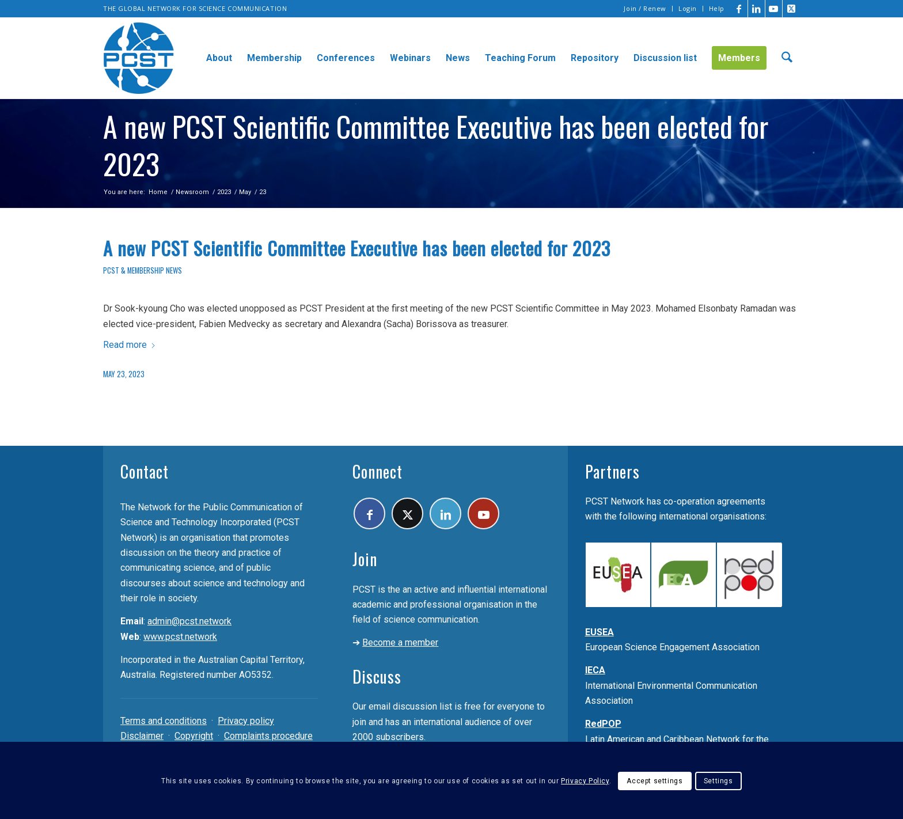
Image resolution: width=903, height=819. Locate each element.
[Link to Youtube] (773, 8)
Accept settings (654, 781)
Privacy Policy (585, 781)
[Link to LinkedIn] (756, 8)
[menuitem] (645, 9)
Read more (129, 344)
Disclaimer (142, 735)
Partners (612, 471)
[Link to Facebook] (739, 8)
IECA (595, 670)
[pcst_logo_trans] (138, 58)
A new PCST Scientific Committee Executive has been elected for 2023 (356, 247)
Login (687, 8)
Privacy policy (246, 720)
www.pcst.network (180, 636)
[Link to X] (791, 8)
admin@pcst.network (189, 621)
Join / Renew (645, 8)
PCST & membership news (142, 270)
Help (716, 8)
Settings (718, 781)
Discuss (376, 676)
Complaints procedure (268, 735)
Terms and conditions (163, 720)
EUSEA (599, 632)
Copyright (193, 735)
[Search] (787, 58)
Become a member (400, 642)
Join (364, 559)
